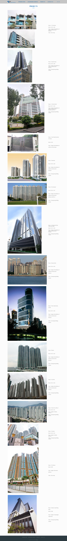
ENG (57, 1)
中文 (59, 1)
